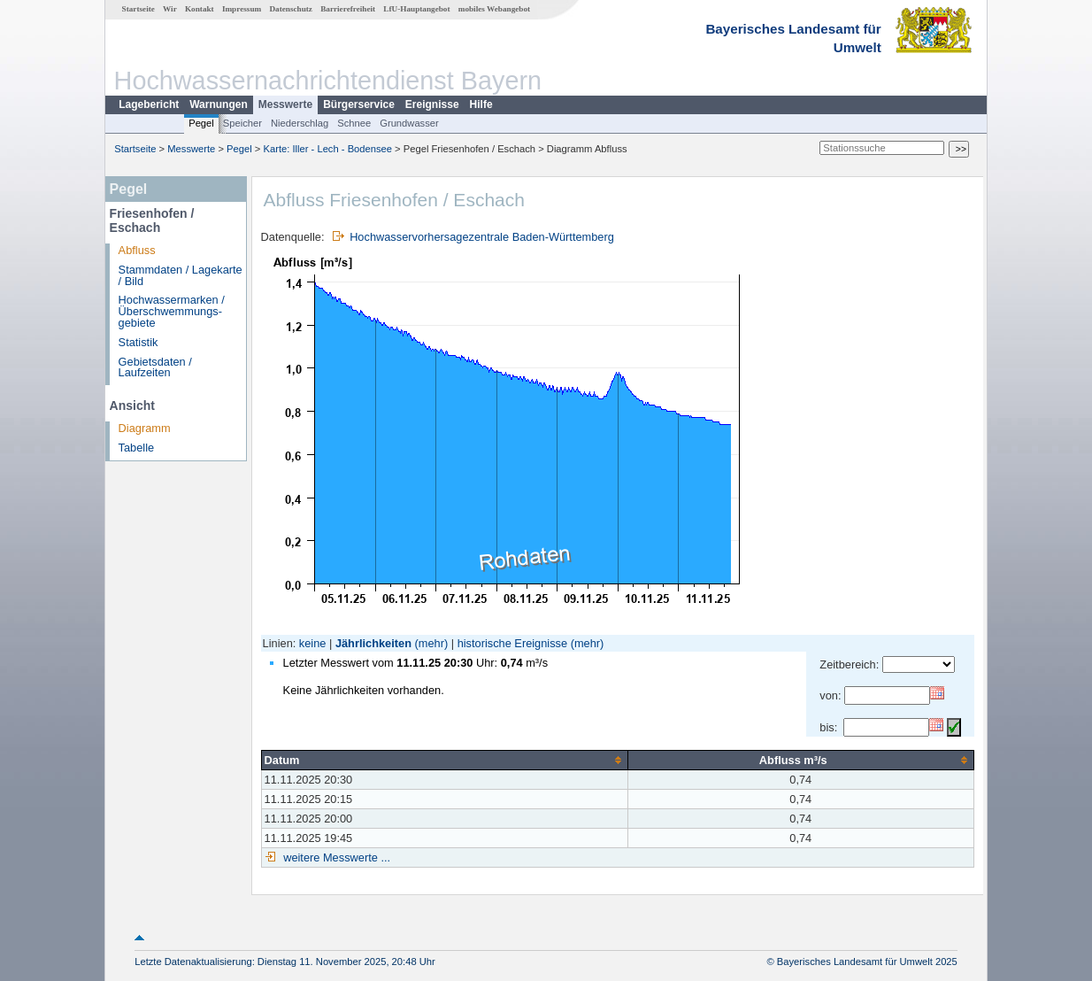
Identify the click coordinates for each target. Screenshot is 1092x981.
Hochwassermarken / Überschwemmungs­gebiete (172, 311)
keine (313, 643)
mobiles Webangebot (494, 8)
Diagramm (145, 428)
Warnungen (218, 104)
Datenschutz (290, 8)
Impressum (241, 8)
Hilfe (481, 104)
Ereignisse (432, 104)
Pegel (201, 123)
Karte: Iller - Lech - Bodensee (328, 148)
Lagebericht (149, 104)
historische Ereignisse (512, 643)
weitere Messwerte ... (335, 857)
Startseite (138, 8)
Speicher (242, 123)
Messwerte (285, 104)
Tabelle (137, 447)
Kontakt (199, 8)
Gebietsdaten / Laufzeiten (155, 367)
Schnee (354, 123)
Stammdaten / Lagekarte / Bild (180, 275)
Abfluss (137, 250)
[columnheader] (444, 759)
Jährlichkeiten (373, 643)
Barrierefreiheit (347, 8)
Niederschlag (299, 123)
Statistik (138, 342)
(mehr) (432, 643)
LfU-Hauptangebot (416, 8)
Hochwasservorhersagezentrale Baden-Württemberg (482, 236)
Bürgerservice (359, 104)
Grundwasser (409, 123)
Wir (170, 8)
